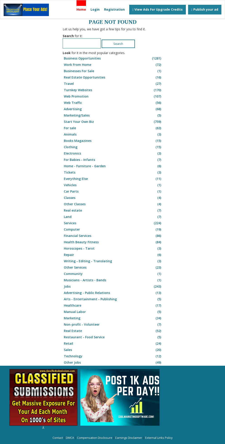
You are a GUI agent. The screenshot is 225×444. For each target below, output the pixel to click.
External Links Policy (159, 438)
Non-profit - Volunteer (113, 324)
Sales (113, 350)
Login (95, 9)
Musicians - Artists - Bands (113, 280)
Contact (58, 438)
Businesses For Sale (113, 71)
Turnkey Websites (113, 90)
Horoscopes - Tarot (113, 248)
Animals (113, 134)
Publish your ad (204, 9)
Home (81, 9)
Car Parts (113, 191)
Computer (113, 229)
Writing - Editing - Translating (113, 261)
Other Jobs (113, 362)
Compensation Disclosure (94, 438)
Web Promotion (113, 96)
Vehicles (113, 185)
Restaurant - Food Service (113, 337)
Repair (113, 255)
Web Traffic (113, 103)
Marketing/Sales (113, 115)
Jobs (113, 286)
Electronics (113, 153)
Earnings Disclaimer (128, 438)
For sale (113, 128)
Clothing (113, 147)
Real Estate (113, 331)
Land (113, 217)
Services (113, 223)
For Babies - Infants (113, 160)
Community (113, 274)
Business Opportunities (113, 58)
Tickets (113, 172)
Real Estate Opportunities (113, 77)
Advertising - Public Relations (113, 293)
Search (118, 44)
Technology (113, 356)
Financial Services (113, 236)
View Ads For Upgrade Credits (157, 9)
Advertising (113, 109)
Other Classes (113, 204)
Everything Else (113, 179)
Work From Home (113, 65)
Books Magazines (113, 141)
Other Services (113, 267)
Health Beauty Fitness (113, 242)
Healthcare (113, 305)
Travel (113, 84)
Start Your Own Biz (113, 122)
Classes (113, 198)
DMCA (70, 438)
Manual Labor (113, 312)
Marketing (113, 318)
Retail (113, 343)
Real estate (113, 210)
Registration (114, 9)
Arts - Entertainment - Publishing (113, 299)
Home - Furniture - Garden (113, 166)
